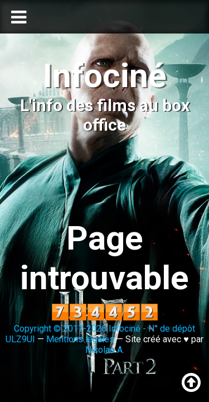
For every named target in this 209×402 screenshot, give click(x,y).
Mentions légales (80, 339)
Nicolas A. (104, 349)
